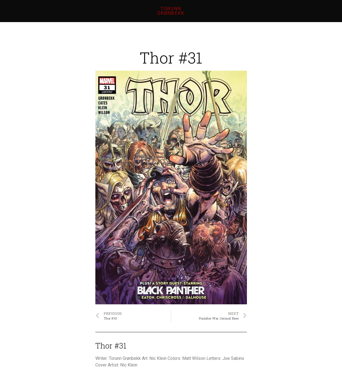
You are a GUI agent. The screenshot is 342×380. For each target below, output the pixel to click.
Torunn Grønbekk (171, 11)
